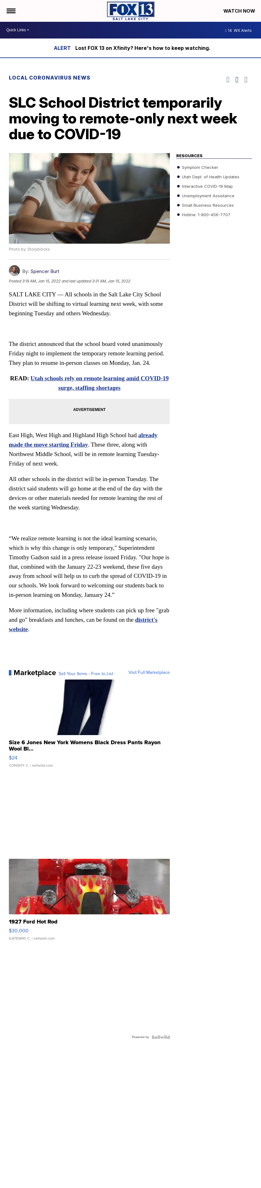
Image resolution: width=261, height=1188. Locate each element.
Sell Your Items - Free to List (86, 674)
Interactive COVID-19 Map (207, 186)
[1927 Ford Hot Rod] (89, 903)
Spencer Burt (44, 271)
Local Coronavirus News (49, 77)
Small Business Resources (207, 205)
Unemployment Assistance (207, 195)
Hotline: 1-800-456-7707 (205, 214)
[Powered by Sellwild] (161, 1037)
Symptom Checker (199, 167)
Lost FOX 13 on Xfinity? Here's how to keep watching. (142, 48)
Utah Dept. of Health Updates (210, 176)
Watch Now (239, 11)
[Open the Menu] (10, 11)
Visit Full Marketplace (149, 673)
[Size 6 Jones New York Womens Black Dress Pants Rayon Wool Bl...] (89, 727)
